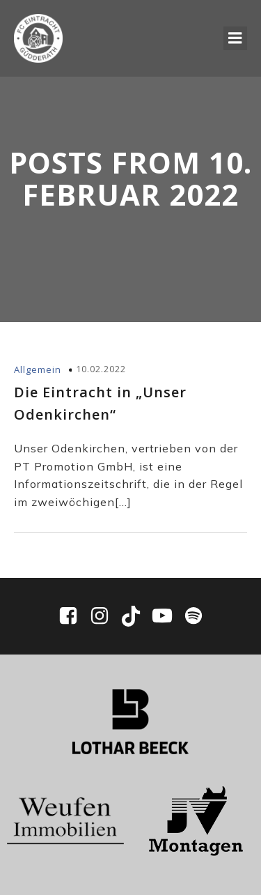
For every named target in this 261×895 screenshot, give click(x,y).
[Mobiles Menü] (235, 38)
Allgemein (37, 369)
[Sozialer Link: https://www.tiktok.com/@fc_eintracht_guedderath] (136, 616)
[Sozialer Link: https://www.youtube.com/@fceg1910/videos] (167, 616)
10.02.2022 (101, 368)
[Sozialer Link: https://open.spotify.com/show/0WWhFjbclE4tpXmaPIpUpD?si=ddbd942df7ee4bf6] (193, 616)
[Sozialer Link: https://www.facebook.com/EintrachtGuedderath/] (73, 616)
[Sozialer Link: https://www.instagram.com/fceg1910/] (104, 616)
